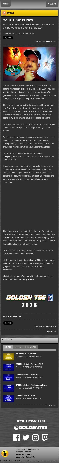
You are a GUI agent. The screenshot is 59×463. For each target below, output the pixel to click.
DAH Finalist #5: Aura (25, 395)
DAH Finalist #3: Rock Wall (27, 375)
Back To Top (51, 331)
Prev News (40, 42)
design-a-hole (14, 316)
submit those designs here (22, 279)
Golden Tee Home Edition (14, 237)
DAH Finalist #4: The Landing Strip (31, 385)
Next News (51, 42)
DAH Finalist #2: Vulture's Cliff (29, 364)
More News (51, 405)
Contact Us (30, 457)
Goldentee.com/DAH (16, 276)
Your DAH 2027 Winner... (26, 354)
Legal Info (20, 457)
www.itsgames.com (24, 454)
